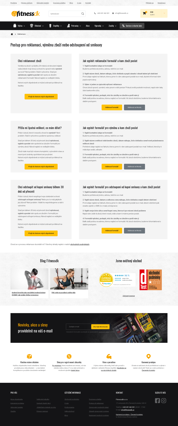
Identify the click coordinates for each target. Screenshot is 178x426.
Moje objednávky (17, 399)
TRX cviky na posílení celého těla (63, 293)
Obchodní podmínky (72, 399)
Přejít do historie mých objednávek (41, 97)
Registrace (161, 3)
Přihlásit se (150, 3)
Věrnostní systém (43, 3)
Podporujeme (69, 407)
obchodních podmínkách (79, 244)
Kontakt (88, 3)
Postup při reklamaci (96, 403)
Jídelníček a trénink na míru (46, 407)
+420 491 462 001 (101, 13)
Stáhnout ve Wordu (134, 107)
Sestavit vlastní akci (44, 403)
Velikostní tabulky (43, 399)
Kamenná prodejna (17, 403)
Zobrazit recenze (129, 296)
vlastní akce (75, 370)
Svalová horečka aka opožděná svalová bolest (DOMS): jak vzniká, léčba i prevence (28, 294)
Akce (87, 25)
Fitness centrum (26, 3)
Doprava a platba (59, 3)
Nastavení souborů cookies (99, 415)
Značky (112, 25)
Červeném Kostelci (148, 370)
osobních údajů (104, 332)
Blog (71, 3)
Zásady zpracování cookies (99, 411)
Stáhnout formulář (111, 107)
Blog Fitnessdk (49, 260)
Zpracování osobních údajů (99, 407)
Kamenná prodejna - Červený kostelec (129, 414)
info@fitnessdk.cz (120, 13)
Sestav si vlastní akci (132, 25)
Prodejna (14, 3)
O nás (79, 3)
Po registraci (56, 365)
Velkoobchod (69, 411)
